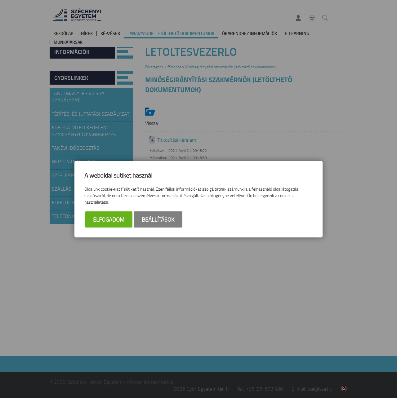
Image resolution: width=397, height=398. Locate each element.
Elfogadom (108, 219)
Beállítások (158, 219)
